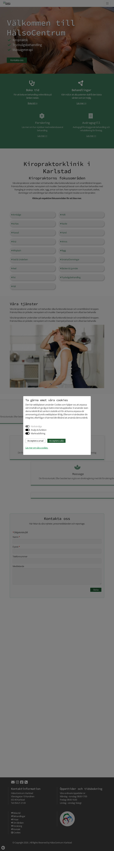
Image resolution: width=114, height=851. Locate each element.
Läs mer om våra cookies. (36, 447)
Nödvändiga (36, 426)
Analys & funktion (38, 429)
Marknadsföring (38, 433)
